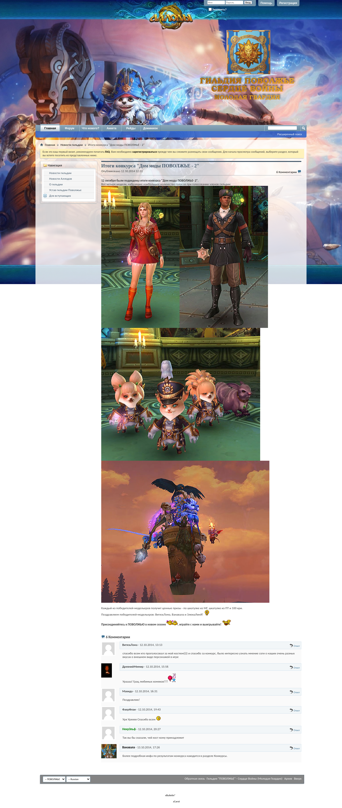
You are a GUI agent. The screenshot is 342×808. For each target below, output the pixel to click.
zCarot (176, 801)
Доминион (150, 128)
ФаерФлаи (129, 709)
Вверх (298, 778)
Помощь (266, 3)
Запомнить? (218, 9)
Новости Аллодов (60, 178)
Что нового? (90, 128)
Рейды (131, 128)
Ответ (294, 645)
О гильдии (56, 184)
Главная (50, 128)
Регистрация (288, 3)
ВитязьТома (129, 645)
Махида (127, 691)
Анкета (111, 128)
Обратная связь (194, 778)
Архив (288, 778)
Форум (69, 128)
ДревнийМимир (133, 666)
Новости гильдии (72, 145)
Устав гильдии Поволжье (65, 190)
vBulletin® (170, 795)
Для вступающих (60, 195)
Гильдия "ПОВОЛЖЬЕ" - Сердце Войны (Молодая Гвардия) (244, 778)
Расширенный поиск (289, 134)
